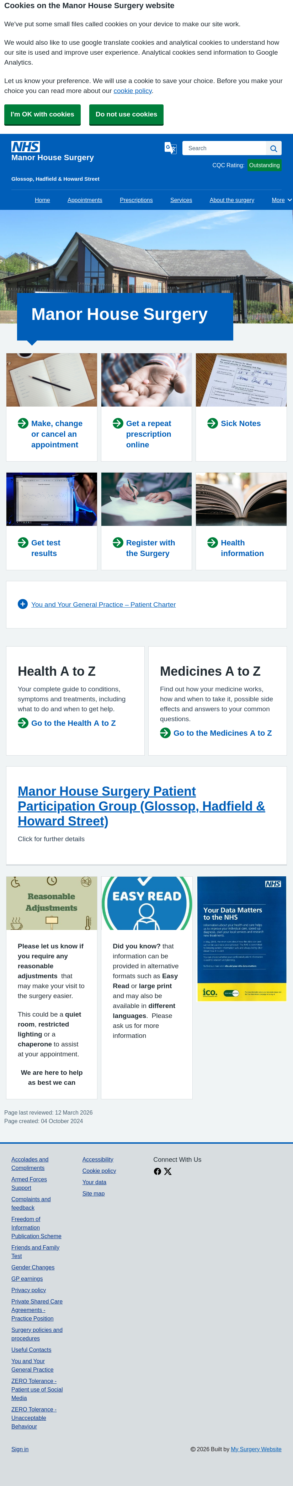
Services (181, 200)
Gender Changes (32, 1267)
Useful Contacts (31, 1349)
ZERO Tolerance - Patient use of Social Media (37, 1389)
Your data (94, 1182)
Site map (93, 1193)
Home (42, 200)
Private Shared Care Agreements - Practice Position (37, 1310)
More (282, 200)
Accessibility (97, 1159)
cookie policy (133, 90)
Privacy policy (28, 1290)
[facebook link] (157, 1172)
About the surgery (232, 200)
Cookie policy (99, 1171)
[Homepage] (86, 151)
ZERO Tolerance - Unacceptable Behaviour (34, 1417)
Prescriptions (136, 200)
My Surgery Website (256, 1449)
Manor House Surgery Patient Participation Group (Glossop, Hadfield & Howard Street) (141, 806)
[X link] (168, 1172)
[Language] (171, 148)
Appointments (85, 200)
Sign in (19, 1449)
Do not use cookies (126, 114)
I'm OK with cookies (42, 114)
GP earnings (27, 1278)
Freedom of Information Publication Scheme (36, 1227)
